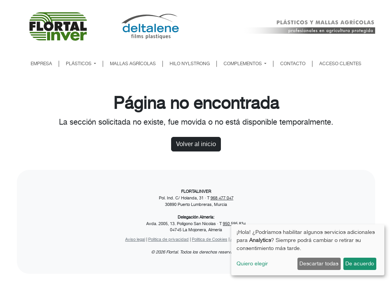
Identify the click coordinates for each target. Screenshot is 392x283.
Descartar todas (318, 263)
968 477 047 (222, 198)
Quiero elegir (252, 263)
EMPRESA (41, 63)
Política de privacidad (168, 239)
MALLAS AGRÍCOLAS (133, 63)
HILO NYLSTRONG (190, 63)
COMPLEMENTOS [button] (243, 63)
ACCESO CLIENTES (340, 63)
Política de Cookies (209, 239)
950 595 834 (234, 223)
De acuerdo (359, 263)
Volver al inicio (196, 144)
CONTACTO (292, 63)
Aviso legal (135, 239)
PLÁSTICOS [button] (79, 63)
